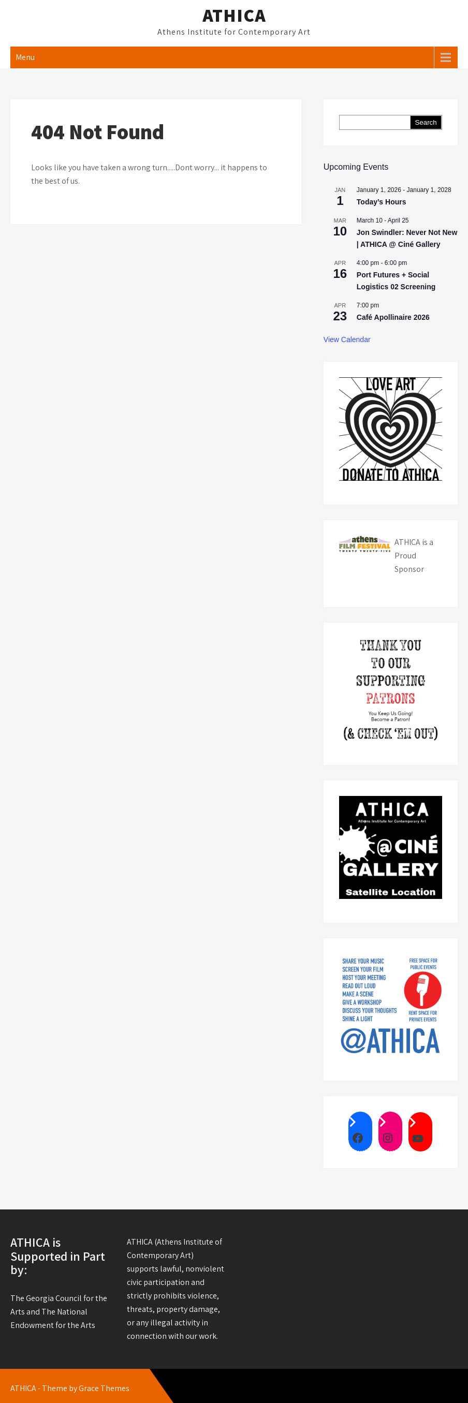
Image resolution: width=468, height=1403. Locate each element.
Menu (25, 57)
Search (425, 122)
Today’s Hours (381, 202)
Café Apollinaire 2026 (393, 317)
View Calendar (347, 339)
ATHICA (234, 15)
